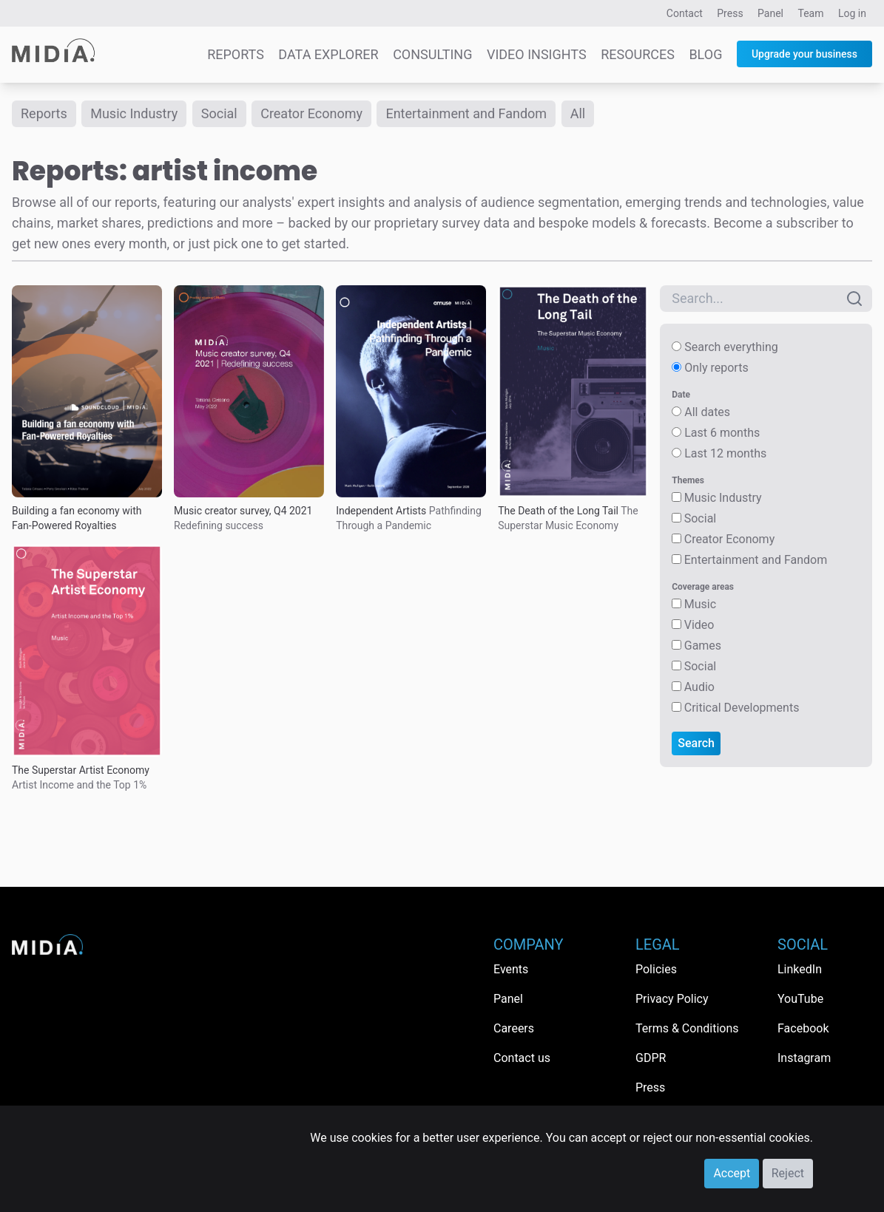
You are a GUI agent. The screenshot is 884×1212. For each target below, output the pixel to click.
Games (702, 646)
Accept (731, 1173)
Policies (656, 969)
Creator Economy (311, 113)
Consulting (432, 54)
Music (700, 604)
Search (696, 743)
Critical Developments (742, 708)
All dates (707, 412)
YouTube (800, 999)
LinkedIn (799, 969)
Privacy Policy (672, 999)
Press (730, 13)
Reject (788, 1173)
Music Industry (134, 113)
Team (811, 13)
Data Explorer (328, 54)
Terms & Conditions (687, 1028)
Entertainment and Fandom (466, 113)
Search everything (731, 347)
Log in (852, 13)
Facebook (803, 1028)
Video (699, 625)
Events (510, 969)
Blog (705, 54)
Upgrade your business (804, 54)
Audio (699, 687)
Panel (770, 13)
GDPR (650, 1058)
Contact (685, 13)
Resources (638, 54)
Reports (235, 54)
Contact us (521, 1058)
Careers (513, 1028)
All (578, 113)
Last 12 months (725, 453)
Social (219, 113)
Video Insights (537, 54)
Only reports (716, 368)
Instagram (804, 1058)
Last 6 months (722, 433)
